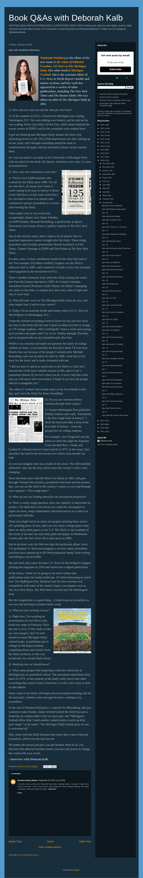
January (105, 203)
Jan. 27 (105, 230)
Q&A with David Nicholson (112, 270)
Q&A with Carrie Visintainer (113, 312)
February (106, 199)
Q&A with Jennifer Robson (112, 277)
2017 (102, 157)
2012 (102, 431)
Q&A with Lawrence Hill (111, 220)
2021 (102, 142)
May (104, 188)
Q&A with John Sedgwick (112, 206)
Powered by (115, 78)
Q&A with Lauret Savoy (111, 266)
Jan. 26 (105, 238)
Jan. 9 (104, 355)
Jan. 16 (105, 302)
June (104, 185)
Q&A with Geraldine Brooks (113, 358)
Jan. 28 (105, 223)
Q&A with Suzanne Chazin (112, 337)
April (104, 192)
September (107, 174)
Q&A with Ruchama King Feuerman (116, 248)
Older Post (85, 841)
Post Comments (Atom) (29, 855)
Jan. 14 (105, 316)
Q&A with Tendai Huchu (111, 408)
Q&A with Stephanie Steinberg (114, 234)
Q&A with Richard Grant (111, 291)
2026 (102, 125)
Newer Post (15, 841)
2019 (102, 150)
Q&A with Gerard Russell (112, 373)
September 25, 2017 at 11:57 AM (52, 780)
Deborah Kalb (106, 441)
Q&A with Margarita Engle (112, 351)
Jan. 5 (104, 390)
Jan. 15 (105, 309)
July (104, 181)
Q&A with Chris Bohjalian (112, 380)
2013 (102, 428)
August (105, 178)
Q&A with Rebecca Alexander (114, 209)
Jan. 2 (104, 412)
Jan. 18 (105, 287)
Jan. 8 (104, 362)
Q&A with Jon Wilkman (111, 262)
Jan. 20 (105, 273)
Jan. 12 (105, 333)
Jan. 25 (105, 245)
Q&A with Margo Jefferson (112, 394)
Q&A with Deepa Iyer (110, 284)
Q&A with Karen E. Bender (112, 344)
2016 (102, 160)
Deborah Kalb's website (109, 97)
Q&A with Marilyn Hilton (111, 241)
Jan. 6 (104, 376)
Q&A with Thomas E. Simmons (114, 227)
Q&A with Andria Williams (112, 326)
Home (50, 841)
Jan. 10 (105, 348)
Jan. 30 (105, 213)
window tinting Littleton (27, 780)
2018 (102, 153)
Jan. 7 (104, 369)
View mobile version (50, 847)
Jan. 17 (105, 294)
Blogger (76, 870)
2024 (102, 132)
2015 (102, 421)
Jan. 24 (105, 252)
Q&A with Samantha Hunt (112, 387)
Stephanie (52, 789)
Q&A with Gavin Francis (111, 255)
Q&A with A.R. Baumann (111, 383)
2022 (102, 139)
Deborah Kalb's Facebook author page (115, 100)
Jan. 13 (105, 323)
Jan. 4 (104, 397)
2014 (102, 424)
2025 (102, 128)
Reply (19, 793)
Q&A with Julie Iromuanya (112, 401)
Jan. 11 (105, 341)
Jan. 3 (104, 405)
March (105, 195)
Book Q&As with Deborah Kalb (66, 17)
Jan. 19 (105, 280)
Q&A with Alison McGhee (112, 365)
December (106, 163)
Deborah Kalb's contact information (114, 94)
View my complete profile (107, 444)
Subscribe (115, 69)
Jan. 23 (105, 259)
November (106, 167)
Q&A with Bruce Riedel (111, 216)
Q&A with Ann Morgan (111, 330)
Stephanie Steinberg (53, 57)
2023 (102, 135)
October (105, 171)
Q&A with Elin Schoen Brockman (115, 415)
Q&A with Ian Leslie (110, 319)
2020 (102, 146)
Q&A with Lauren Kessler (112, 305)
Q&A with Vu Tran (109, 298)
